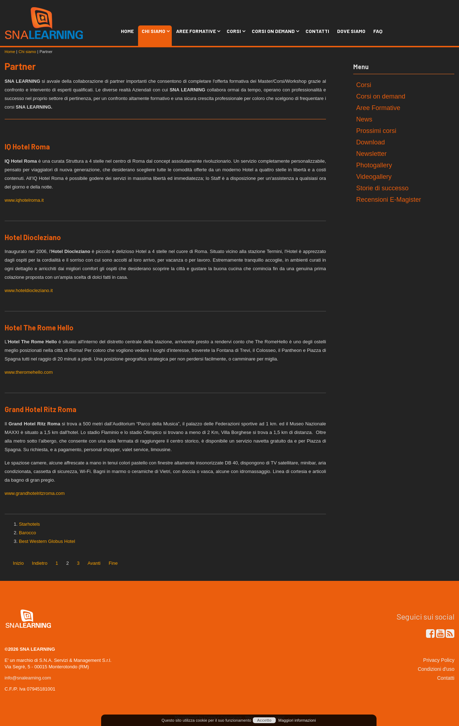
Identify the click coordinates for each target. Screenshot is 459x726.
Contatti (317, 31)
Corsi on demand (380, 96)
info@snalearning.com (28, 677)
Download (370, 142)
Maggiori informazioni (297, 720)
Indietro (39, 563)
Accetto (264, 720)
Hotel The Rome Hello (39, 327)
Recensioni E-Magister (388, 199)
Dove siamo (351, 31)
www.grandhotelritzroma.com (35, 493)
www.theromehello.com (29, 372)
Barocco (27, 532)
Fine (113, 563)
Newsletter (371, 153)
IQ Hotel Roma (27, 146)
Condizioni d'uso (436, 669)
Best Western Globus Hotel (47, 541)
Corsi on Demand (275, 31)
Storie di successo (382, 188)
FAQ (378, 31)
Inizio (18, 563)
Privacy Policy (438, 660)
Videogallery (374, 176)
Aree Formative (197, 31)
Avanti (93, 563)
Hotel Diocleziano (33, 237)
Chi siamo (155, 31)
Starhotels (29, 524)
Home (127, 31)
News (364, 119)
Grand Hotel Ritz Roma (40, 409)
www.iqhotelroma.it (24, 200)
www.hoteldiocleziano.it (29, 290)
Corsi (235, 31)
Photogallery (374, 165)
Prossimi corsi (376, 130)
